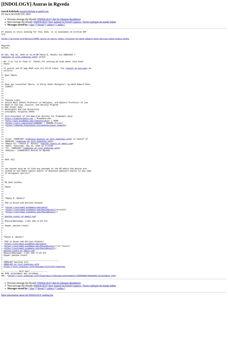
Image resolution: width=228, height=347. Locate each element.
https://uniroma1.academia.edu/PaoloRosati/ (31, 245)
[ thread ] (40, 24)
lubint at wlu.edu (76, 76)
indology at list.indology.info (19, 62)
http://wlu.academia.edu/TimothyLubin (27, 138)
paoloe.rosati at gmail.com (56, 166)
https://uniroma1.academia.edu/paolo (26, 242)
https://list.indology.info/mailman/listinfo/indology (34, 314)
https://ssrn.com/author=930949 (23, 141)
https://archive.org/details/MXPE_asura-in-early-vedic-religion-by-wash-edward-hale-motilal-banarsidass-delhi (65, 40)
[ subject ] (50, 24)
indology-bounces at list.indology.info (48, 160)
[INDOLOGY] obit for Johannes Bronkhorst (59, 19)
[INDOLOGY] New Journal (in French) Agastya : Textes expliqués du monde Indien (74, 22)
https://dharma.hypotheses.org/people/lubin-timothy (35, 144)
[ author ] (60, 24)
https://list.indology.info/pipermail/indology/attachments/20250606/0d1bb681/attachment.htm (61, 324)
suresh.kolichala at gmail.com (34, 11)
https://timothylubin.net (19, 136)
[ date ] (32, 24)
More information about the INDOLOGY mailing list (27, 344)
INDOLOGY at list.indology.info (21, 311)
